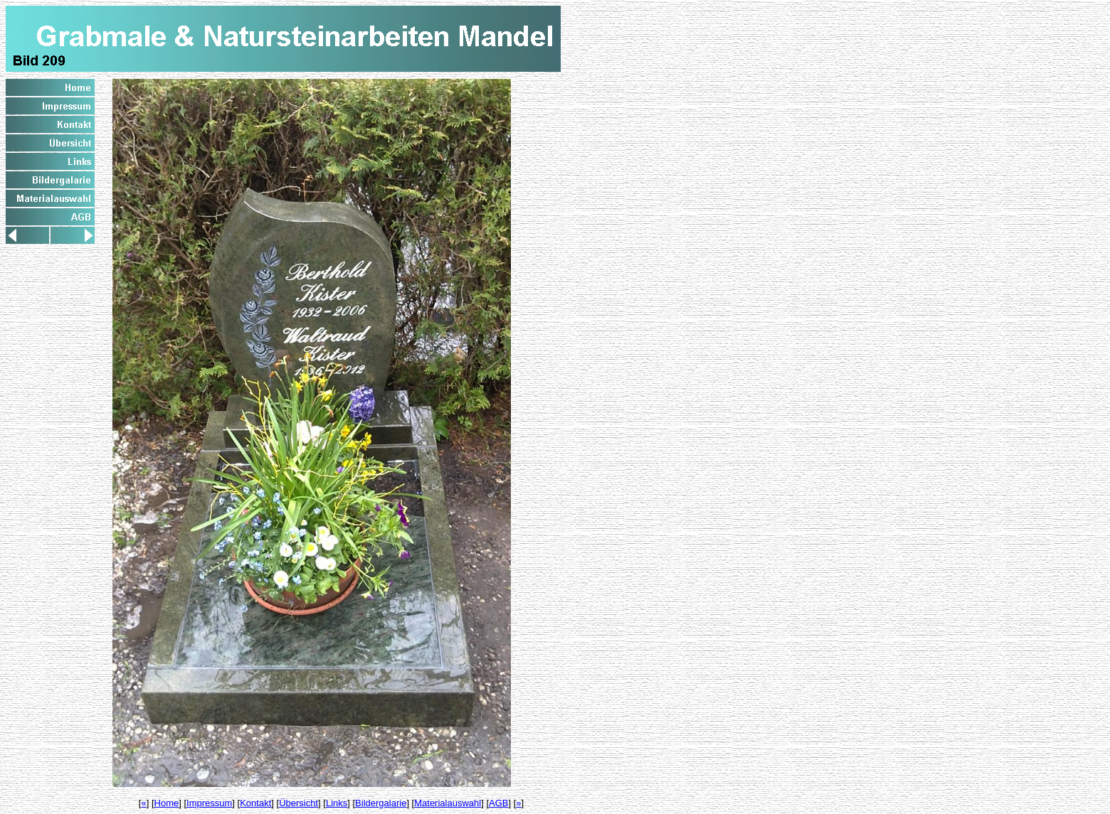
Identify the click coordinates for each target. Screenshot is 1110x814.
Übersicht (298, 803)
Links (336, 803)
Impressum (209, 803)
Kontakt (255, 803)
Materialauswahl (447, 803)
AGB (498, 803)
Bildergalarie (380, 803)
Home (166, 803)
